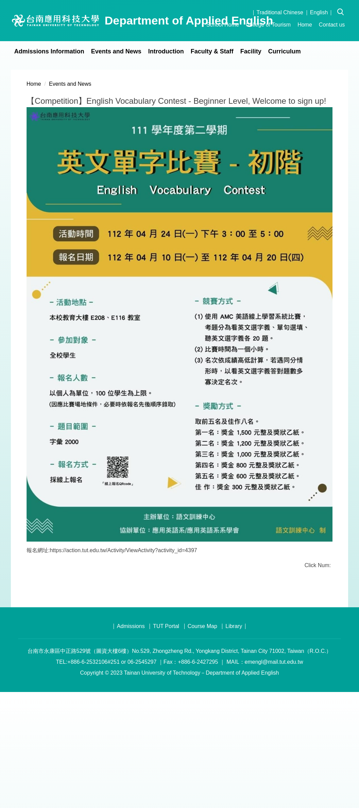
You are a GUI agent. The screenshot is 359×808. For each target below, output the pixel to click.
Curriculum (284, 51)
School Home (222, 25)
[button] (342, 7)
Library (233, 742)
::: (197, 25)
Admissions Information (49, 51)
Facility (250, 51)
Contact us (332, 25)
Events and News (116, 51)
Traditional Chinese (280, 12)
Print (97, 701)
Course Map (202, 742)
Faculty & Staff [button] (212, 51)
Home (304, 25)
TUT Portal (166, 742)
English (319, 12)
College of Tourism (268, 25)
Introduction (166, 51)
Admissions (131, 742)
